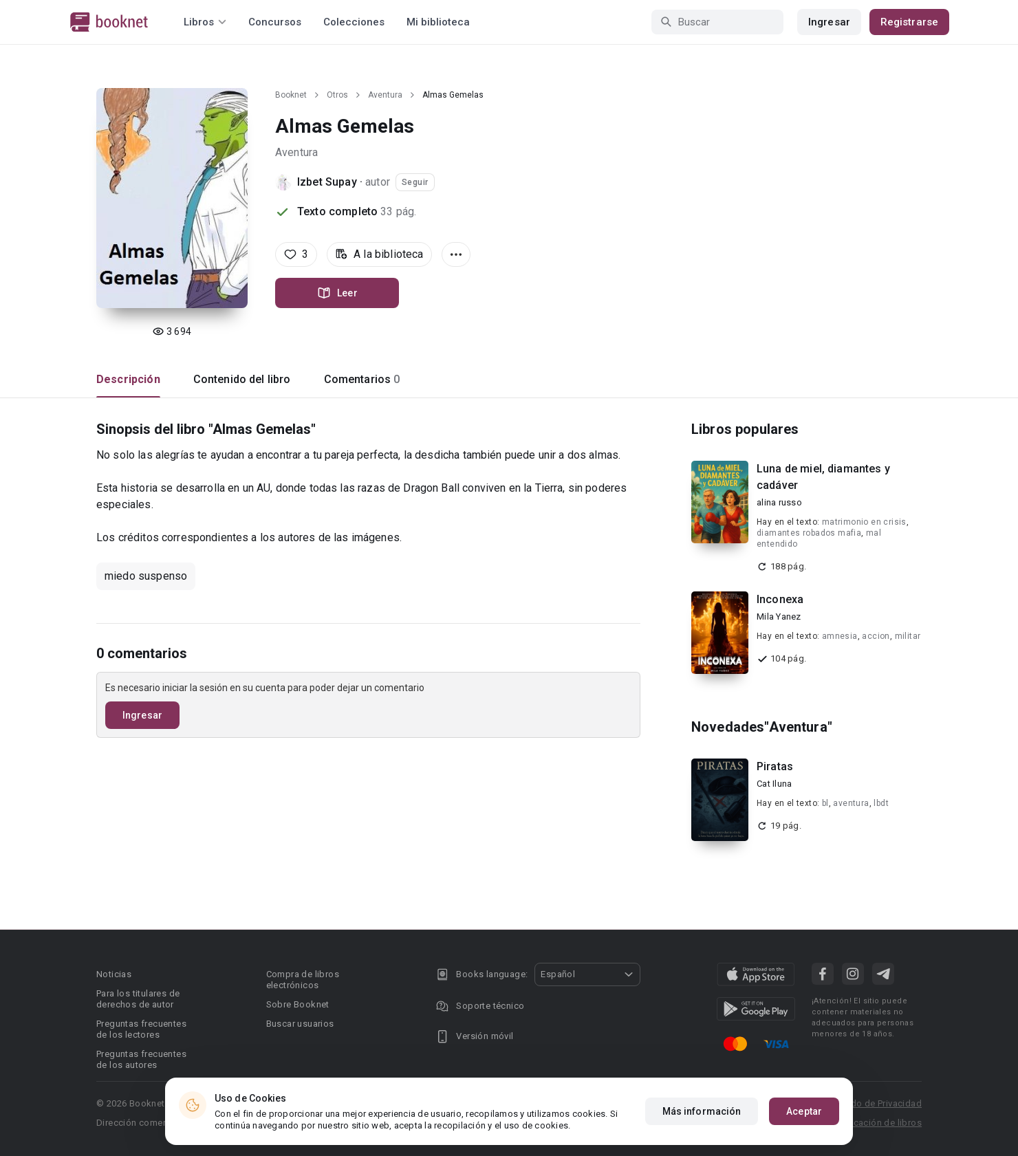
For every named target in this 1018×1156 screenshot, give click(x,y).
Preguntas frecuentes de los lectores (141, 1029)
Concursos (274, 22)
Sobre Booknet (297, 1004)
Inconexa (780, 599)
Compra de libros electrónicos (302, 979)
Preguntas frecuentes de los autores (141, 1059)
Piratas (775, 766)
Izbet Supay (327, 181)
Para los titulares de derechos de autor (138, 999)
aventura (851, 803)
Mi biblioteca (438, 22)
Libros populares (745, 429)
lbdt (881, 803)
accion (875, 636)
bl (825, 803)
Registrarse (909, 22)
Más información (701, 1111)
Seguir (415, 182)
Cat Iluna (774, 783)
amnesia (840, 636)
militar (908, 636)
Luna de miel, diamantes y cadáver (823, 477)
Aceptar (804, 1111)
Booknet (291, 95)
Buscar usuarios (300, 1023)
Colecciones (354, 22)
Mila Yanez (779, 616)
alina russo (779, 502)
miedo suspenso (146, 575)
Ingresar (829, 22)
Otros (337, 95)
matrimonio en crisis (864, 522)
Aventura (385, 95)
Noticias (113, 974)
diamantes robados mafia (809, 533)
